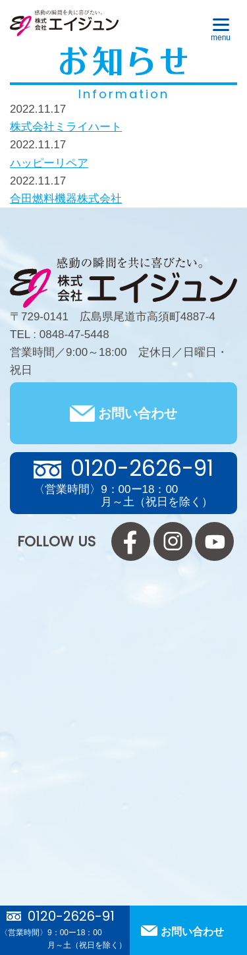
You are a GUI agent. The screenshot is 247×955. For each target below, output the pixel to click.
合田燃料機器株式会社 (66, 198)
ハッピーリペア (49, 163)
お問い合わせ (137, 413)
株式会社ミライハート (66, 127)
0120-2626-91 (71, 916)
